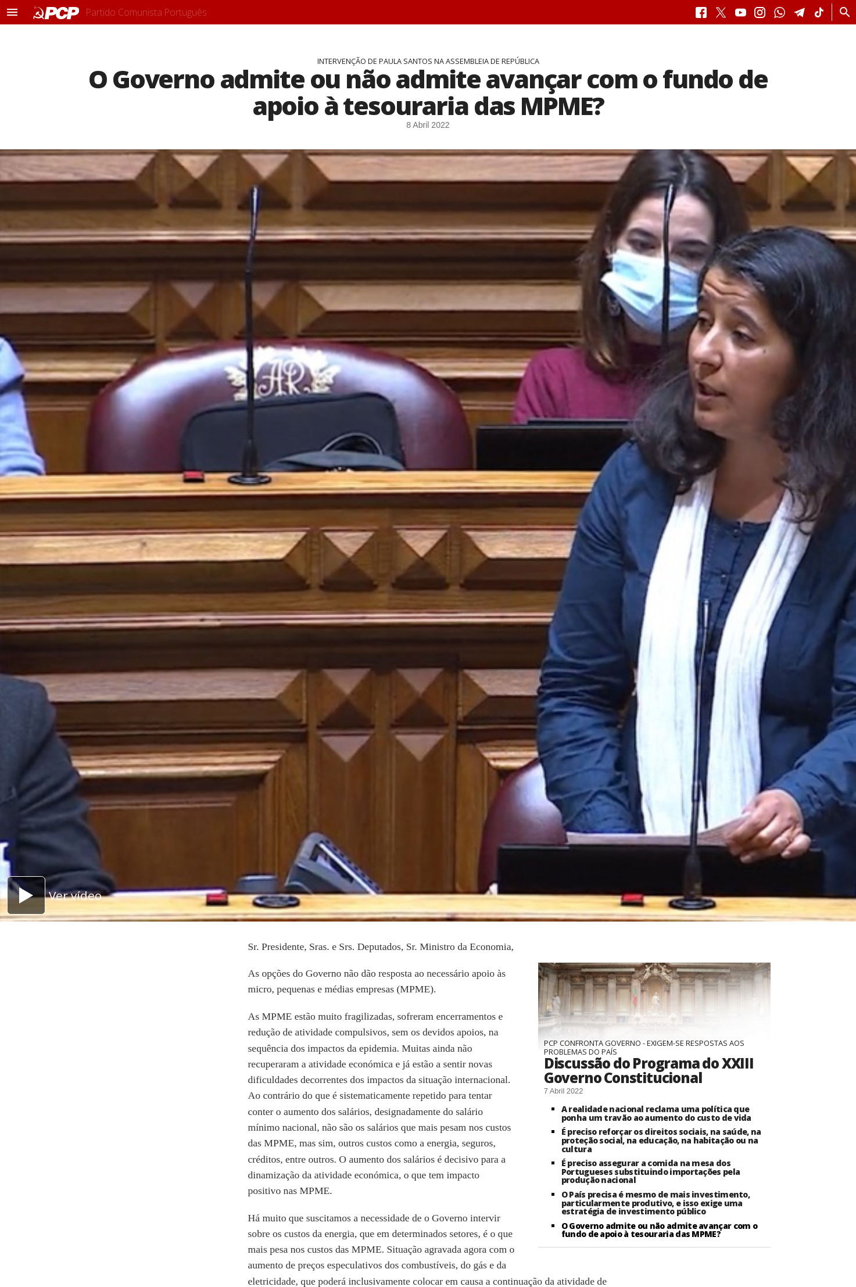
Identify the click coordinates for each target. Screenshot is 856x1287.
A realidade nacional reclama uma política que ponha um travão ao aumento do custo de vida (656, 1113)
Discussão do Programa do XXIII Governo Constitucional (649, 1070)
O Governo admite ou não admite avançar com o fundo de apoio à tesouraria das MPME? (659, 1230)
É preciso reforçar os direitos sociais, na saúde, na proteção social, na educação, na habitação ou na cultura (661, 1140)
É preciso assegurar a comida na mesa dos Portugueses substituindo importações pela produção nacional (650, 1171)
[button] (12, 12)
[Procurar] (842, 12)
